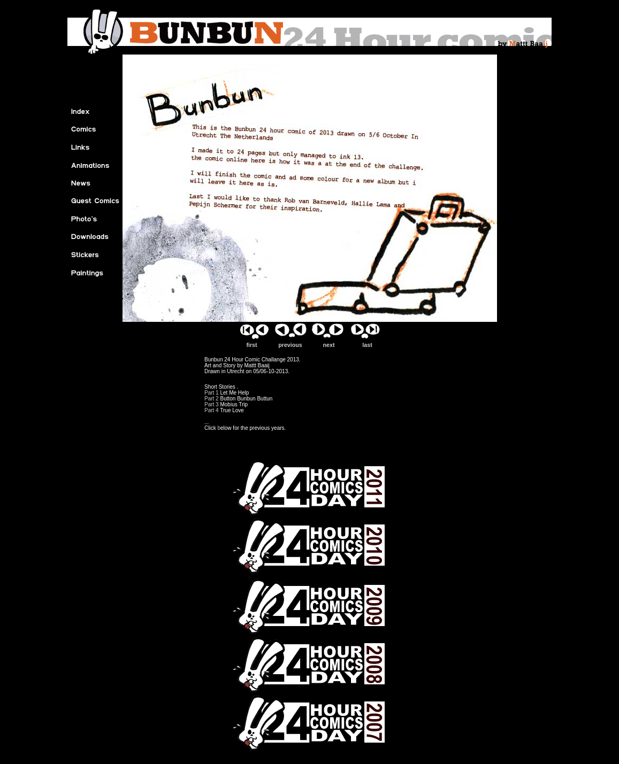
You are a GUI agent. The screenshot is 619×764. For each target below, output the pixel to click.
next (329, 342)
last (367, 342)
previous (290, 342)
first (252, 342)
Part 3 (212, 404)
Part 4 (212, 410)
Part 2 (211, 399)
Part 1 (211, 393)
